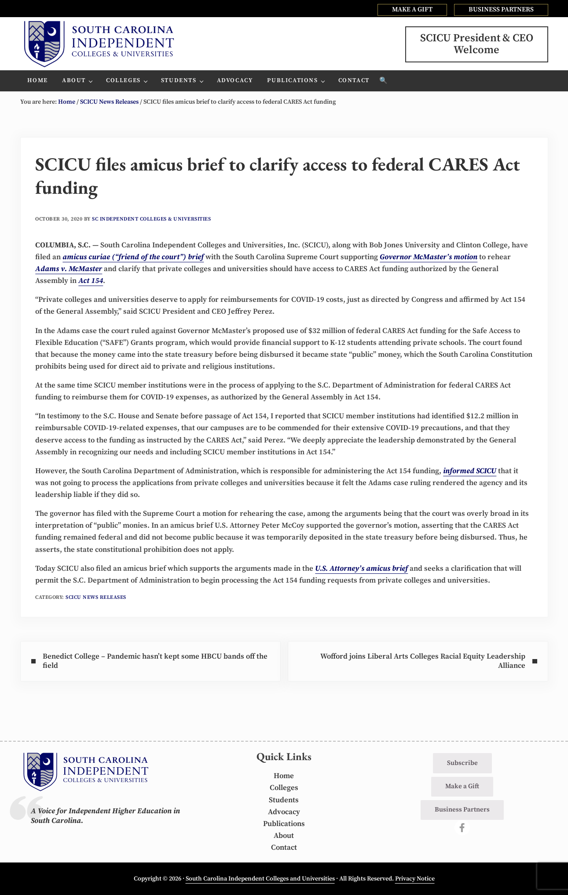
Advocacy (284, 812)
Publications (284, 824)
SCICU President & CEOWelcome (476, 44)
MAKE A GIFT (412, 9)
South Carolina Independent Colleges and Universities (260, 879)
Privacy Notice (415, 879)
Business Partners (462, 809)
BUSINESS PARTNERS (501, 9)
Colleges (284, 788)
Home (284, 776)
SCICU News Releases (96, 597)
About (284, 836)
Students (284, 800)
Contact (284, 847)
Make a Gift (462, 786)
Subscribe (462, 763)
